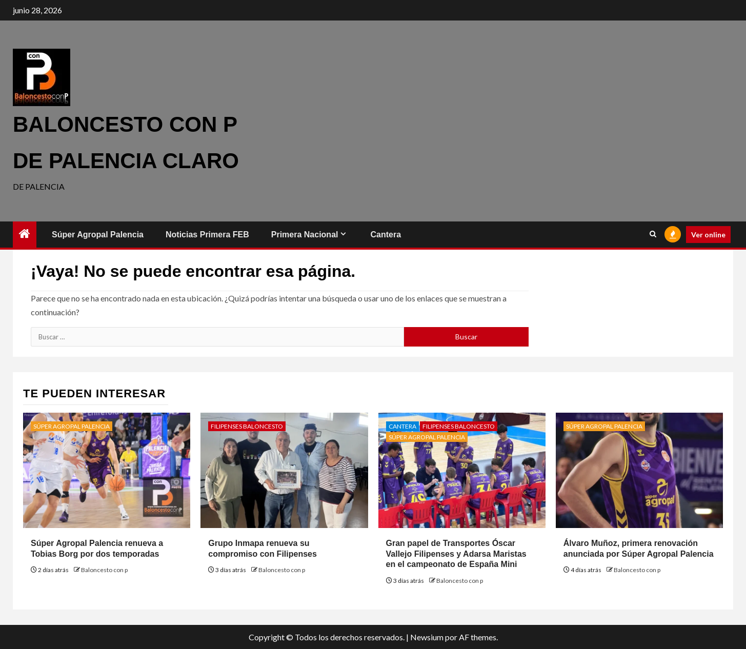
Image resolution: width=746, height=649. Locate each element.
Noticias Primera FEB (207, 234)
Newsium (426, 637)
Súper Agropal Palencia (98, 234)
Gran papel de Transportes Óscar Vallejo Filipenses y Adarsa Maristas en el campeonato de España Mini (456, 554)
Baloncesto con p (104, 570)
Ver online (708, 234)
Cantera (385, 234)
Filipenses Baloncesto (247, 426)
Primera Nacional (304, 234)
